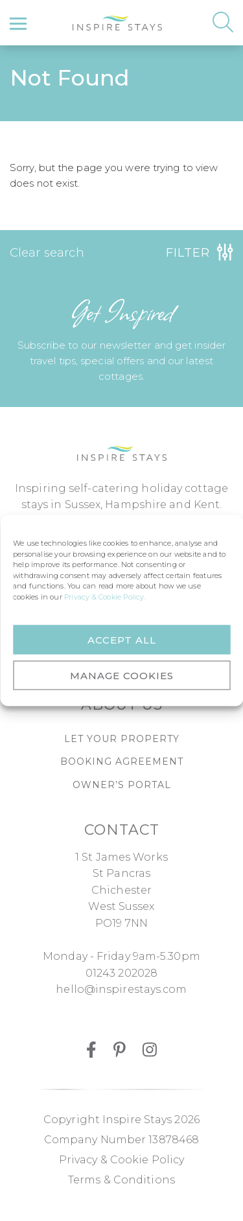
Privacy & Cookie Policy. (105, 596)
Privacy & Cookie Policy (121, 1160)
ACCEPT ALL (121, 639)
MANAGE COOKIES (122, 675)
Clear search (47, 252)
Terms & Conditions (121, 1180)
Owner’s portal (122, 785)
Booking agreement (121, 761)
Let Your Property (121, 739)
